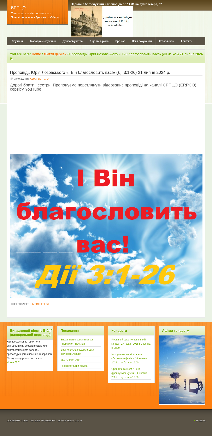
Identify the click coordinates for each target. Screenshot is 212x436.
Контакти (186, 41)
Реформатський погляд (74, 365)
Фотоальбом (166, 41)
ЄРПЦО (18, 7)
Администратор (40, 79)
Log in (78, 420)
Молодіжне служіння (43, 41)
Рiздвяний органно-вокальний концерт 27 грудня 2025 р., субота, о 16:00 (131, 343)
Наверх (200, 420)
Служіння (17, 41)
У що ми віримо (98, 41)
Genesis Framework (43, 420)
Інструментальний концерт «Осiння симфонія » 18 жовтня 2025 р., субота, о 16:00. (129, 358)
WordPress (65, 420)
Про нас (120, 41)
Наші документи (142, 41)
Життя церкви (40, 304)
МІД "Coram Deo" (70, 359)
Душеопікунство (73, 41)
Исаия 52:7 (13, 362)
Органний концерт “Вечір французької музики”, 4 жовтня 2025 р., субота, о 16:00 (129, 373)
